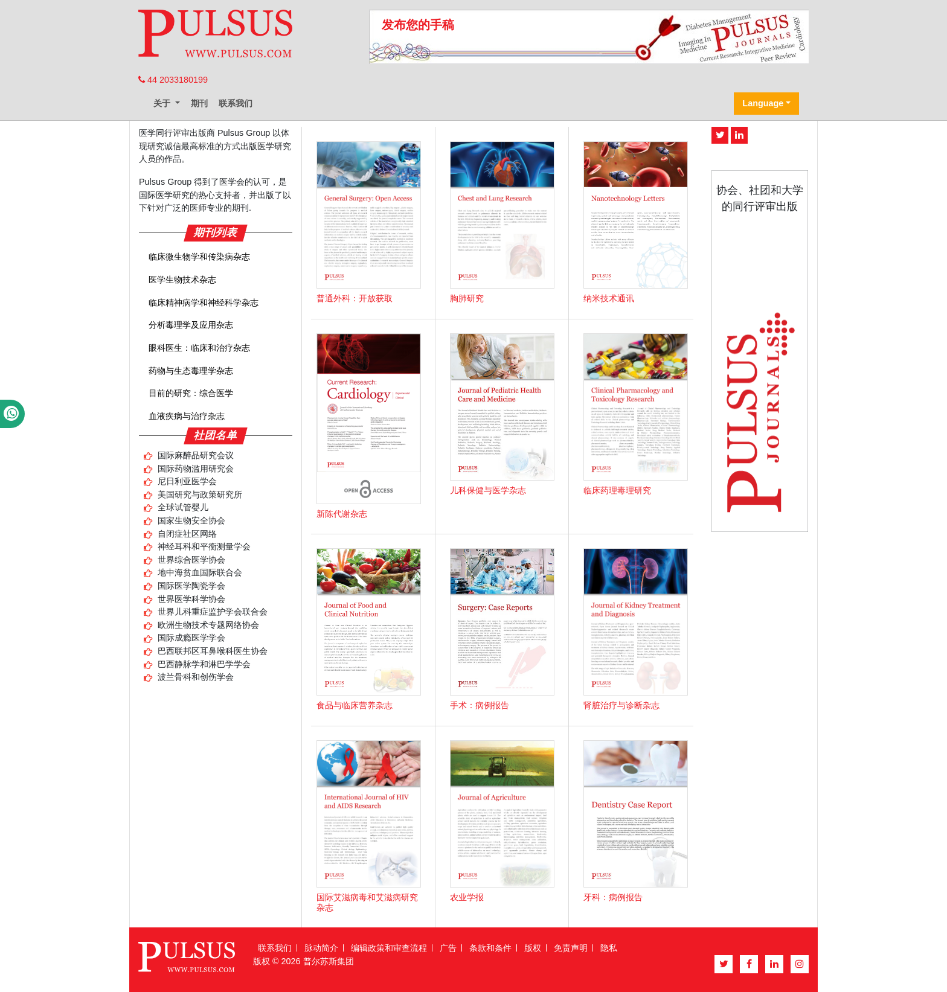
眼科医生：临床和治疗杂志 (199, 348)
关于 (163, 103)
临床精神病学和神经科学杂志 (203, 302)
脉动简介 (321, 948)
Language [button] (762, 103)
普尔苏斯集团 (328, 961)
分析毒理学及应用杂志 (191, 325)
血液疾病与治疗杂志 (187, 416)
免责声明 (571, 948)
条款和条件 (490, 948)
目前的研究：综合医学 (191, 393)
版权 (532, 948)
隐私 (608, 948)
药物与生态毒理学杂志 (191, 371)
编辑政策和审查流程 (389, 948)
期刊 (199, 103)
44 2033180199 (173, 80)
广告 (448, 948)
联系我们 (235, 103)
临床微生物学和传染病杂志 (199, 256)
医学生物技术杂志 (182, 279)
